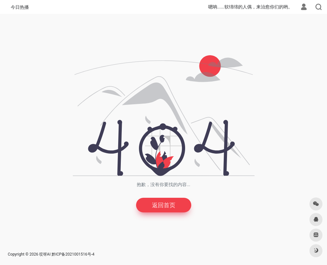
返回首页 (163, 205)
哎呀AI (45, 254)
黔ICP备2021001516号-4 (73, 254)
